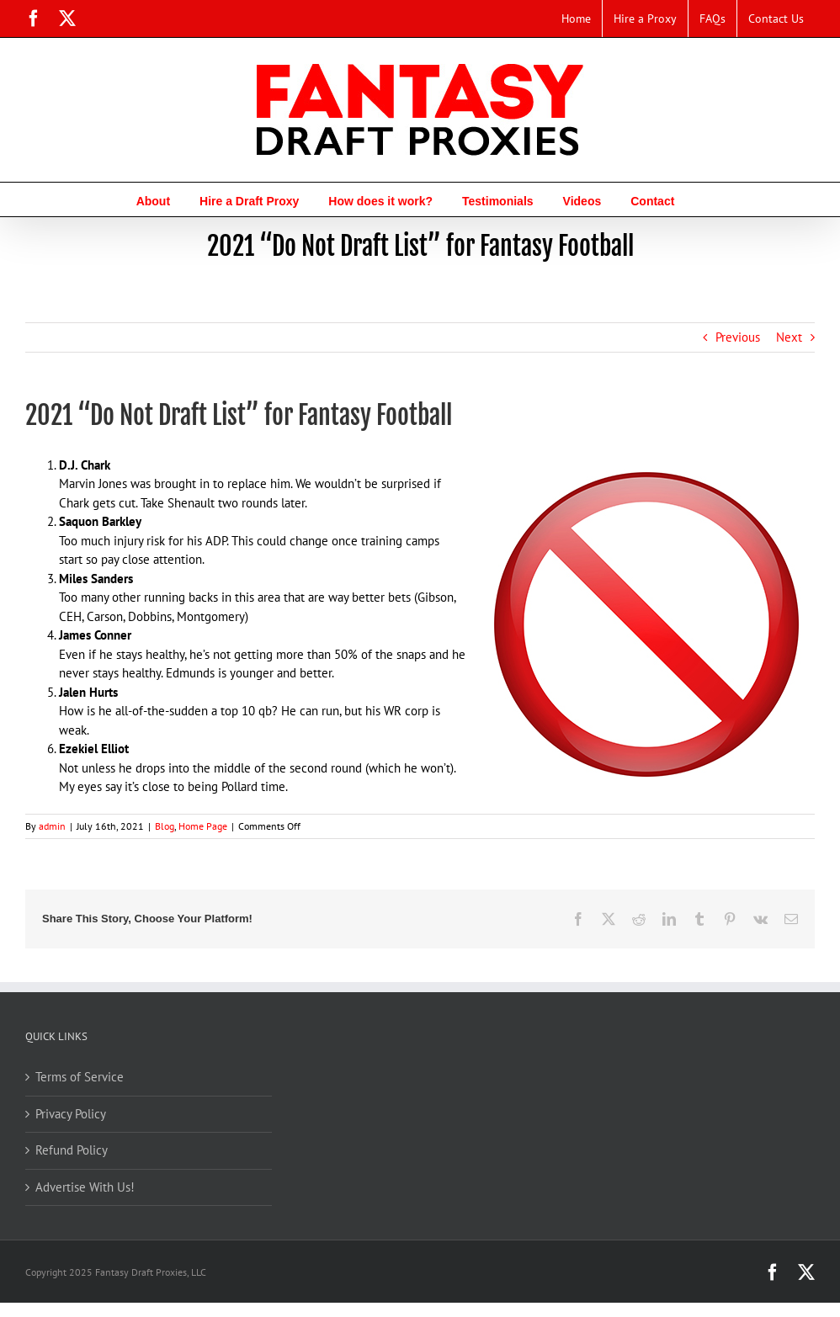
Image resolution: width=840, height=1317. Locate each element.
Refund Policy (71, 1150)
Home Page (202, 826)
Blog (164, 826)
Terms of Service (79, 1077)
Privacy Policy (70, 1114)
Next (789, 337)
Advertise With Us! (85, 1187)
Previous (737, 337)
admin (52, 826)
